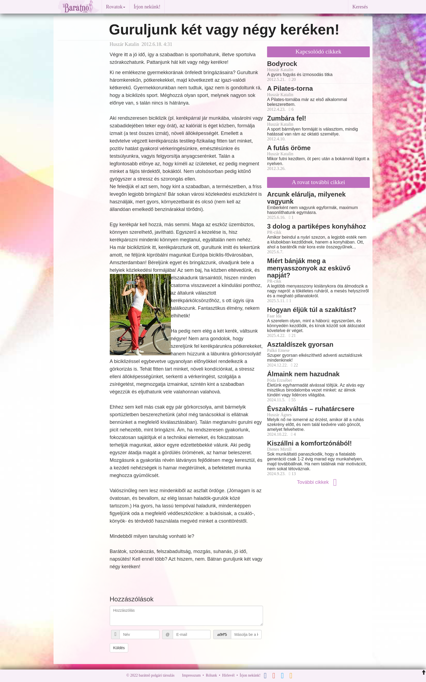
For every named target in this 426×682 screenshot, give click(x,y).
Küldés (119, 648)
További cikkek (318, 482)
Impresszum (191, 675)
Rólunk (211, 675)
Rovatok (115, 7)
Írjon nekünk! (147, 7)
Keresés (360, 7)
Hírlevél (228, 675)
